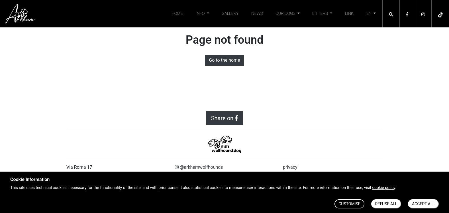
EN (369, 13)
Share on (224, 118)
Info (201, 13)
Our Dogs (285, 13)
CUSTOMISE (349, 204)
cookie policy (383, 187)
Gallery (230, 13)
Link (349, 13)
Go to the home (224, 60)
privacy (290, 167)
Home (177, 13)
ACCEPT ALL (423, 204)
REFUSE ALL (386, 204)
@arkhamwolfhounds (199, 167)
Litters (320, 13)
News (257, 13)
